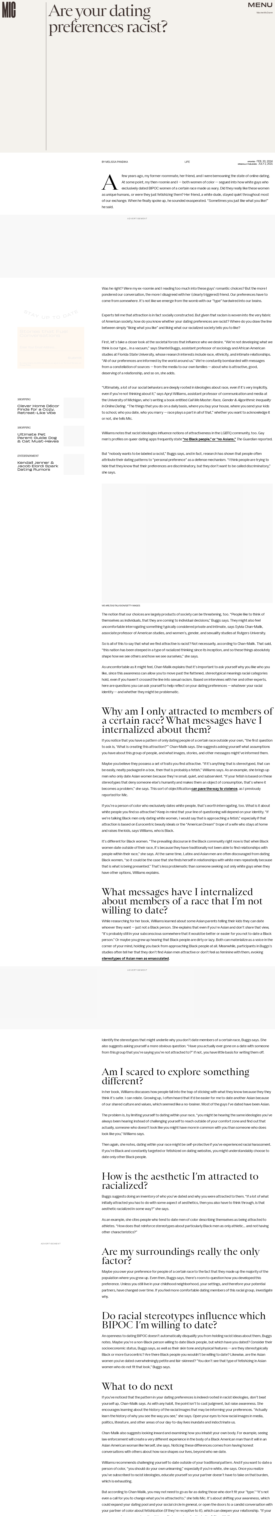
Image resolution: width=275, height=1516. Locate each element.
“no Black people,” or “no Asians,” (209, 439)
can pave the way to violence (214, 789)
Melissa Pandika (116, 161)
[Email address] (51, 350)
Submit (75, 361)
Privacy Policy (25, 369)
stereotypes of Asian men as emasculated (135, 958)
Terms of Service (71, 366)
